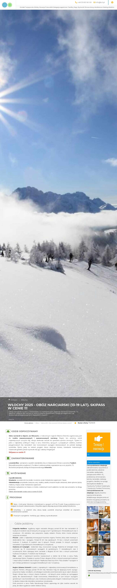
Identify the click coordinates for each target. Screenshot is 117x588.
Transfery (89, 7)
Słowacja (60, 7)
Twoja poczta (48, 7)
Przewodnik (67, 7)
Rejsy (94, 7)
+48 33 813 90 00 (84, 2)
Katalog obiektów (62, 12)
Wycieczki (99, 7)
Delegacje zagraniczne (79, 7)
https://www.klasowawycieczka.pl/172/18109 (102, 578)
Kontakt (40, 7)
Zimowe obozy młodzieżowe (47, 12)
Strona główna (28, 427)
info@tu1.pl (100, 2)
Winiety (55, 7)
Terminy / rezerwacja (98, 447)
